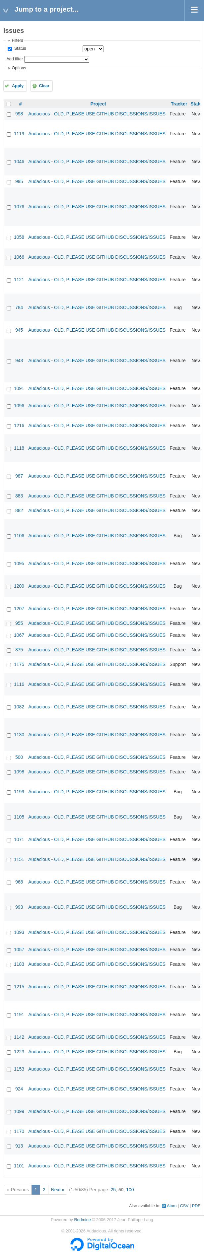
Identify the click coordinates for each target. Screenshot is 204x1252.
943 (19, 360)
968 (19, 882)
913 (19, 1146)
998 (19, 113)
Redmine (82, 1220)
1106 (19, 535)
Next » (57, 1189)
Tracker (179, 103)
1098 (19, 771)
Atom (171, 1206)
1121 (19, 279)
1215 (19, 986)
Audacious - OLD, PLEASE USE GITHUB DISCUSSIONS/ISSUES (97, 113)
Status (19, 48)
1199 (19, 791)
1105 (19, 817)
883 (19, 495)
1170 (19, 1131)
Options (19, 68)
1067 (19, 635)
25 (113, 1189)
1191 (19, 1014)
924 (19, 1088)
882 (19, 510)
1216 (19, 425)
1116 (19, 684)
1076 (19, 206)
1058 (19, 237)
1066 (19, 257)
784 (19, 307)
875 (19, 649)
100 (130, 1189)
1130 (19, 734)
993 (19, 907)
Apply (18, 86)
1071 (19, 839)
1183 (19, 964)
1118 (19, 448)
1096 (19, 405)
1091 (19, 388)
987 (19, 476)
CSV (184, 1206)
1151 (19, 859)
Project (98, 103)
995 (19, 181)
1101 (19, 1165)
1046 (19, 161)
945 (19, 330)
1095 (19, 563)
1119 (19, 133)
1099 (19, 1111)
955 (19, 623)
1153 (19, 1069)
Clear (44, 86)
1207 (19, 608)
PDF (196, 1206)
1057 (19, 949)
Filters (17, 40)
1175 (19, 664)
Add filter (14, 59)
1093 (19, 932)
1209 (19, 586)
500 (19, 757)
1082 (19, 706)
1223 (19, 1051)
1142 (19, 1037)
